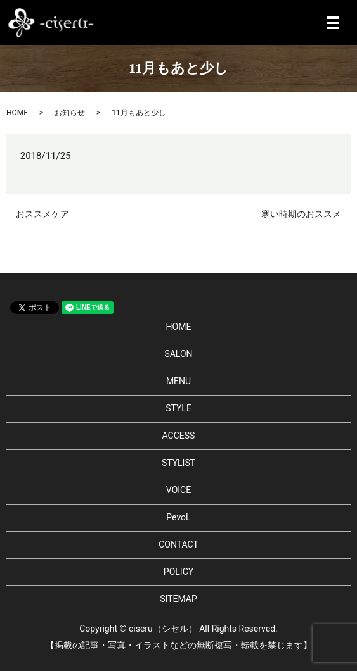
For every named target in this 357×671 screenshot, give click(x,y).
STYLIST (178, 463)
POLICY (178, 572)
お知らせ (70, 112)
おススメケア (42, 214)
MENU (178, 381)
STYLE (178, 408)
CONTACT (178, 544)
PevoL (178, 517)
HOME (17, 112)
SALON (178, 354)
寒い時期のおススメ (301, 214)
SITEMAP (178, 599)
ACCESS (178, 435)
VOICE (178, 490)
